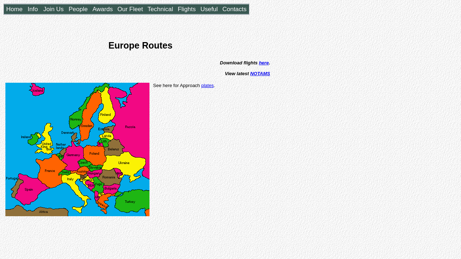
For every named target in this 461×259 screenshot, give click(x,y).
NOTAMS (260, 73)
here (264, 62)
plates (207, 85)
